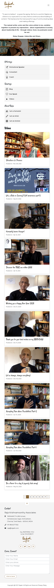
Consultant (11, 72)
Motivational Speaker (15, 67)
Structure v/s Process (14, 160)
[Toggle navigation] (48, 5)
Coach (10, 77)
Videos (10, 99)
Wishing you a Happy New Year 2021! (20, 303)
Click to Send (10, 576)
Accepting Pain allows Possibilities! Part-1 (21, 447)
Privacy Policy (42, 585)
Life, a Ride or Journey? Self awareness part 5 (23, 195)
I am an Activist (13, 121)
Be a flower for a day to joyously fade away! (22, 483)
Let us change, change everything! (18, 375)
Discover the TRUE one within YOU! (19, 267)
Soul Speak (11, 94)
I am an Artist (12, 116)
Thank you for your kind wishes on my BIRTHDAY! (24, 339)
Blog (9, 89)
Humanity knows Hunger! (15, 231)
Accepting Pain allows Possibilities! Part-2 (21, 411)
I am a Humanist (13, 111)
